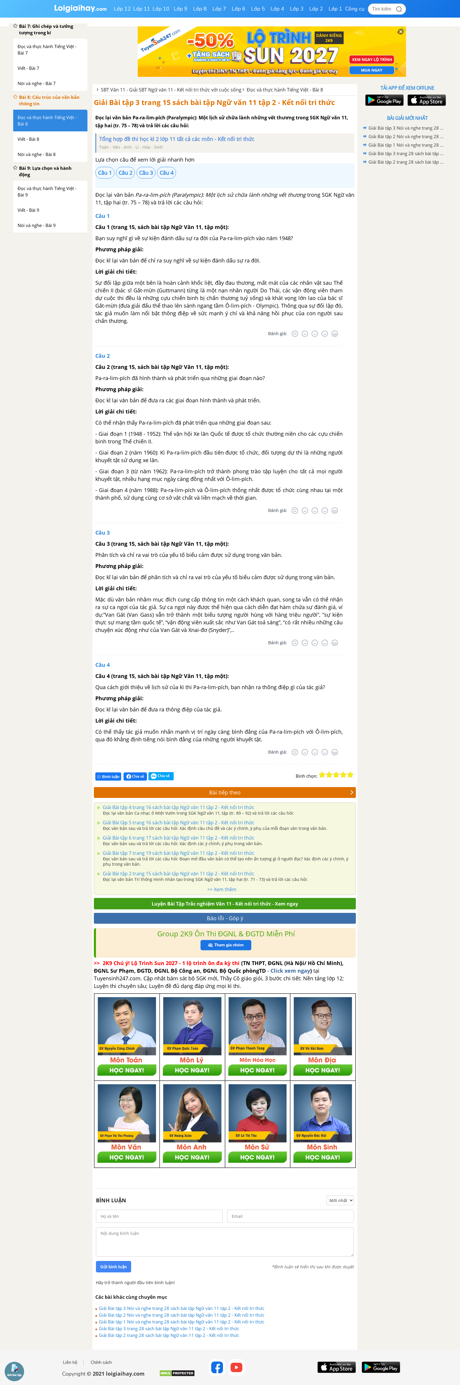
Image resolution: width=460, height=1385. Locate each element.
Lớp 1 (335, 8)
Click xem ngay (290, 970)
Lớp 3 (297, 8)
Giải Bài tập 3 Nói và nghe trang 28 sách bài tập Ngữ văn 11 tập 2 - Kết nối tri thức (181, 1308)
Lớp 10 (161, 8)
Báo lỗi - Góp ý (225, 918)
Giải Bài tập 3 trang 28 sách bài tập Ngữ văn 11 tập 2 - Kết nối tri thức (169, 1328)
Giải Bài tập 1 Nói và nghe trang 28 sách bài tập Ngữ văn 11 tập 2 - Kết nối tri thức (181, 1322)
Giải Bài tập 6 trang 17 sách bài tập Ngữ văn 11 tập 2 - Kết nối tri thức (178, 838)
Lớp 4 (277, 8)
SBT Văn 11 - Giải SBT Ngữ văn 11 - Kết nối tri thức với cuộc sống (171, 90)
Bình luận (108, 776)
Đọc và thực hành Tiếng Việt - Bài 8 (285, 90)
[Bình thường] (315, 334)
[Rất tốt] (335, 334)
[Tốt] (325, 334)
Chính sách (101, 1362)
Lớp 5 (258, 8)
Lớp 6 (239, 8)
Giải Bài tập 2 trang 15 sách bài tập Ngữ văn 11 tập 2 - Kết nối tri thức (178, 873)
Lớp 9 (180, 8)
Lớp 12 (122, 8)
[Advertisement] (407, 259)
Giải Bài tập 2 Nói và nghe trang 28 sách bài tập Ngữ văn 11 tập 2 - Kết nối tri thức (181, 1315)
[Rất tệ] (295, 334)
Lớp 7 (219, 8)
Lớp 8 (200, 8)
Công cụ (354, 8)
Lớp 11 (141, 8)
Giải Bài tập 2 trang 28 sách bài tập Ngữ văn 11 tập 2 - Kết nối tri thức (169, 1335)
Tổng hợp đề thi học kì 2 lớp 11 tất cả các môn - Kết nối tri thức (176, 139)
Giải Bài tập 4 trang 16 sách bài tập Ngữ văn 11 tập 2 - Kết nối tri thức (178, 807)
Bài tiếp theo (281, 792)
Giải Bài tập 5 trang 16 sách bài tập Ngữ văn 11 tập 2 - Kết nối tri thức (178, 822)
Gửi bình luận (113, 1266)
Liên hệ (70, 1362)
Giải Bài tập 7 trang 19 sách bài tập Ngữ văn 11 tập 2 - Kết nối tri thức (178, 853)
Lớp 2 (316, 8)
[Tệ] (305, 334)
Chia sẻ (135, 776)
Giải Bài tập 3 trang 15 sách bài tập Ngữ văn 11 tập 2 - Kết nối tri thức (214, 102)
